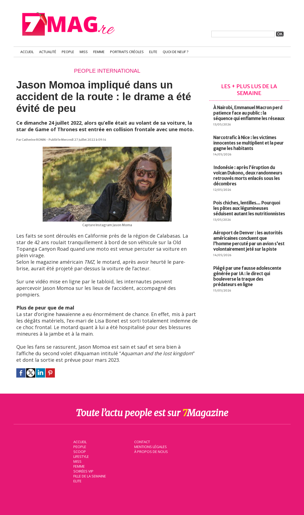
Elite (153, 52)
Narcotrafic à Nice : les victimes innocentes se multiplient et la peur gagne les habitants (248, 143)
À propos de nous (151, 451)
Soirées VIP (83, 470)
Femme (99, 52)
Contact (142, 441)
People (68, 52)
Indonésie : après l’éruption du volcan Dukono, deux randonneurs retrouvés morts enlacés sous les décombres (247, 175)
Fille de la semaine (89, 475)
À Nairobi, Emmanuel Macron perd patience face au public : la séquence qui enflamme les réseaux (248, 113)
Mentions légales (150, 446)
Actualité (47, 52)
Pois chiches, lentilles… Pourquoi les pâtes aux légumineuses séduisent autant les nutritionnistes (249, 208)
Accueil (27, 52)
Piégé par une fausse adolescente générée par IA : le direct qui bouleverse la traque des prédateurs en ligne (247, 276)
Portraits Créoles (127, 52)
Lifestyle (81, 456)
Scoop (79, 451)
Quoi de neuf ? (175, 52)
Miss (84, 52)
